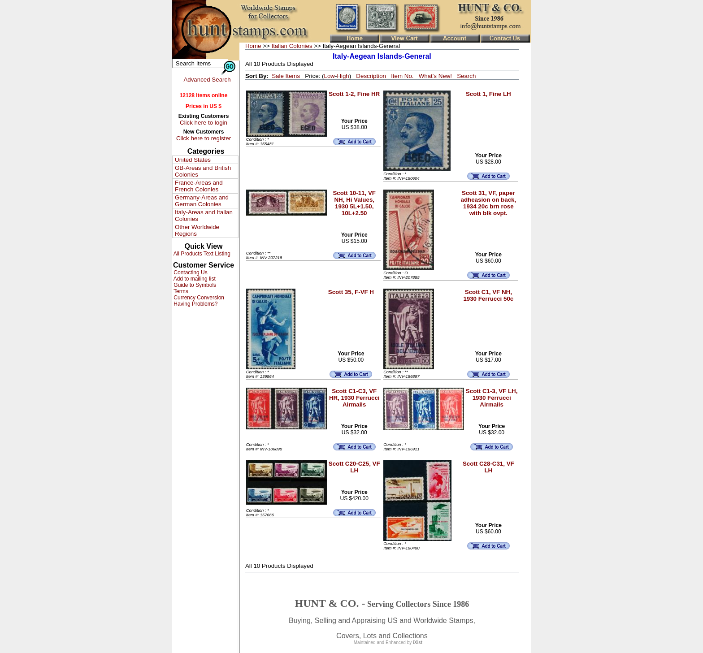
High (343, 76)
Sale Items (286, 76)
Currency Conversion (198, 297)
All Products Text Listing (201, 254)
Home (253, 46)
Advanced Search (206, 79)
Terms (180, 291)
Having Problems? (194, 304)
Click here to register (203, 138)
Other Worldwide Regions (197, 230)
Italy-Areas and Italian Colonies (204, 215)
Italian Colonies (291, 46)
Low (329, 76)
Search (466, 76)
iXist (417, 642)
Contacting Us (190, 272)
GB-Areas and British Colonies (203, 171)
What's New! (435, 76)
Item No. (402, 76)
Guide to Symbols (194, 285)
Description (371, 76)
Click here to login (203, 122)
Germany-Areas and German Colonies (202, 201)
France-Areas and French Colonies (199, 186)
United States (193, 159)
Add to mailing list (194, 279)
